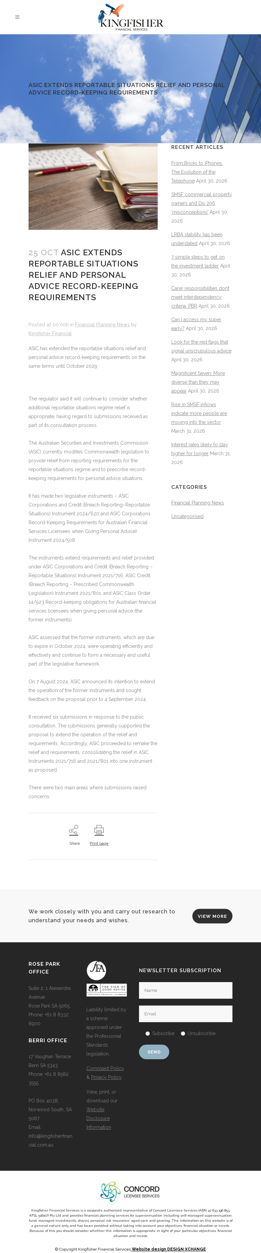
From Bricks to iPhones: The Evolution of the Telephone (197, 172)
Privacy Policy (106, 1077)
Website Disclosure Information (98, 1118)
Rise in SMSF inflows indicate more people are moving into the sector (199, 413)
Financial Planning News (102, 324)
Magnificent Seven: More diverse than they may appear (198, 382)
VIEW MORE (212, 916)
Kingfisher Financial (50, 333)
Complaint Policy (105, 1068)
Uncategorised (187, 516)
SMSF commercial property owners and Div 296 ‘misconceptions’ (201, 203)
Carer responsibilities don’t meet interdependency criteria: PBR (200, 297)
